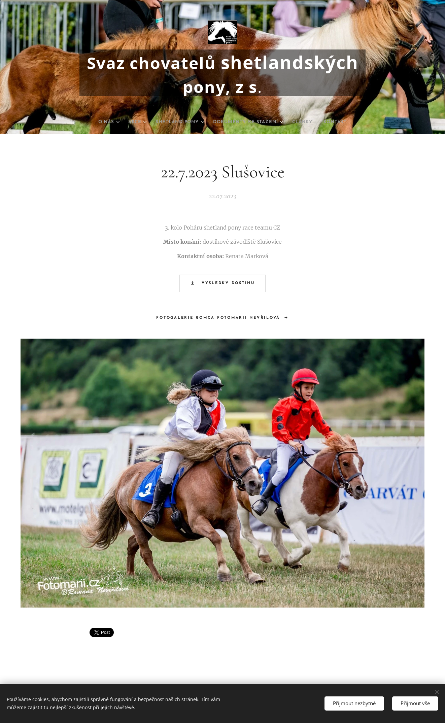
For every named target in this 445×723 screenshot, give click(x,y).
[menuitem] (97, 122)
